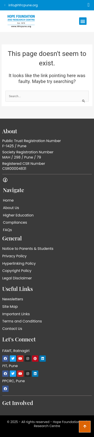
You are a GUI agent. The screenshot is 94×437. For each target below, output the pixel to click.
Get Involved (17, 402)
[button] (83, 21)
